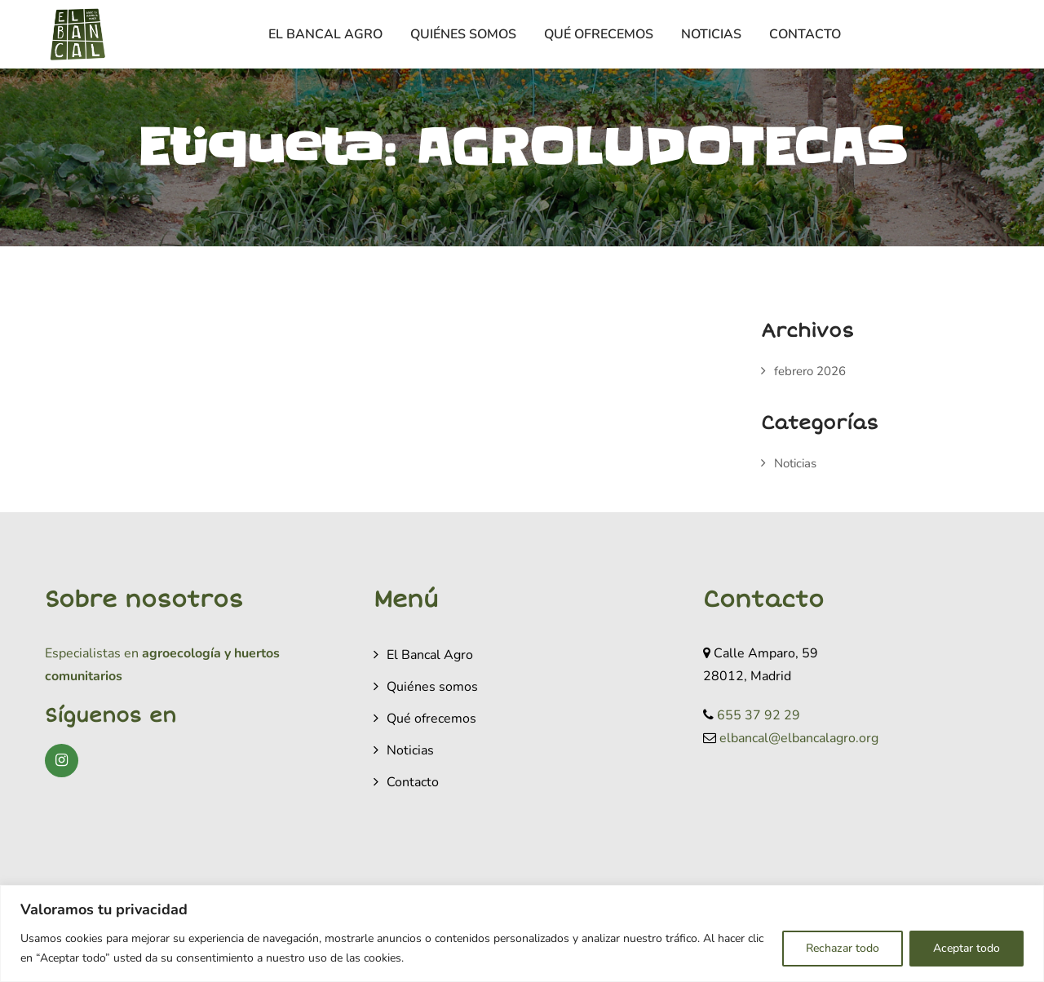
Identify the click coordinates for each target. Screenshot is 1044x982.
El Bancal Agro (325, 34)
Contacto (805, 34)
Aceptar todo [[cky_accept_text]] (966, 948)
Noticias (711, 34)
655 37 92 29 (758, 715)
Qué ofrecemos (598, 34)
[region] (522, 933)
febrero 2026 (810, 371)
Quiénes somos (463, 34)
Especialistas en (92, 653)
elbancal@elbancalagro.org (798, 738)
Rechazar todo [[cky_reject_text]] (842, 948)
